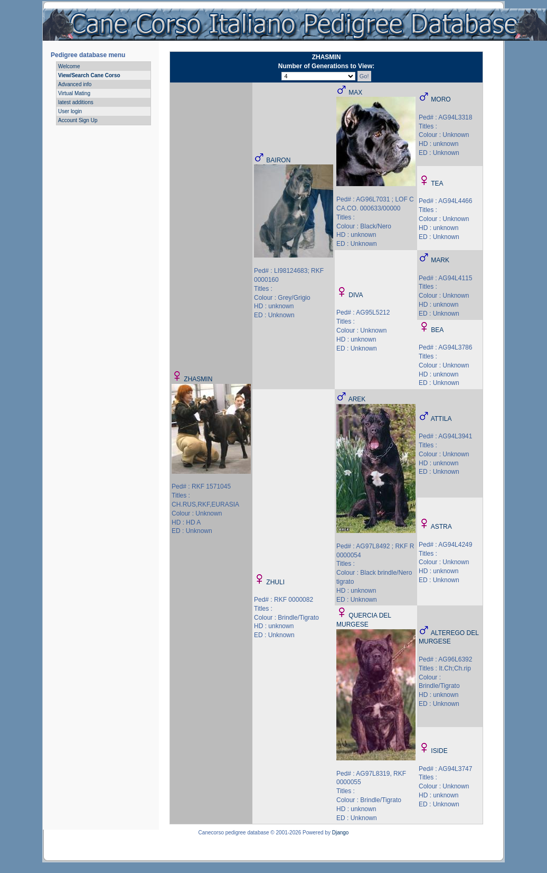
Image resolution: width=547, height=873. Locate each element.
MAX (355, 92)
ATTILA (441, 418)
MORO (440, 99)
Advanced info (74, 84)
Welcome (69, 66)
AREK (357, 399)
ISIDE (439, 751)
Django (340, 832)
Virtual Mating (74, 93)
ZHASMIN (198, 379)
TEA (437, 183)
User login (70, 111)
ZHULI (275, 582)
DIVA (355, 295)
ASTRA (441, 526)
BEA (437, 330)
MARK (440, 260)
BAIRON (278, 160)
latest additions (75, 102)
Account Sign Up (78, 120)
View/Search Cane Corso (89, 75)
